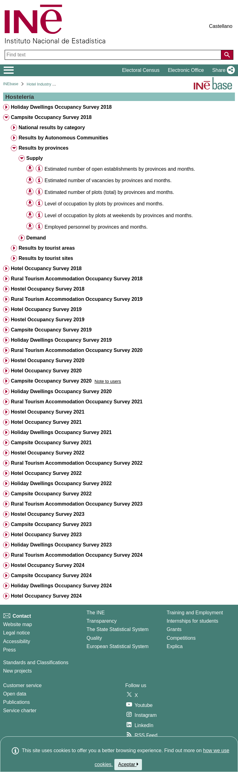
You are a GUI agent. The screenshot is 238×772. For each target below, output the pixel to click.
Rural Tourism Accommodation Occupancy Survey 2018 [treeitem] (77, 278)
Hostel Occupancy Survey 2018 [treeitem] (47, 289)
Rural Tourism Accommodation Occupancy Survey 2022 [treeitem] (77, 463)
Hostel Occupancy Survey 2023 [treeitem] (47, 514)
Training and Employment (195, 612)
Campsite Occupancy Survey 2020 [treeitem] (51, 381)
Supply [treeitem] (34, 158)
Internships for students (192, 621)
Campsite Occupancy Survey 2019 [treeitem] (51, 329)
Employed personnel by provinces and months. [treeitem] (96, 227)
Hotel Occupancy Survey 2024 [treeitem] (46, 596)
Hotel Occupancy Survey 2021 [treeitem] (46, 422)
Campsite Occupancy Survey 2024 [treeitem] (51, 575)
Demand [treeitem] (36, 237)
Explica (175, 646)
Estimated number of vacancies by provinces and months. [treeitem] (108, 180)
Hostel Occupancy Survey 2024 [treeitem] (47, 565)
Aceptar (128, 764)
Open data (14, 693)
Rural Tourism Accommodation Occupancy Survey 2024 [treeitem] (77, 555)
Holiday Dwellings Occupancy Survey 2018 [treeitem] (61, 107)
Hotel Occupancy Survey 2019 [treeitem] (46, 309)
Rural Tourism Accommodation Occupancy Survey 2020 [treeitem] (77, 350)
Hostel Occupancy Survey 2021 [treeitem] (47, 412)
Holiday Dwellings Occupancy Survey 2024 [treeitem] (61, 585)
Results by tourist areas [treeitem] (47, 248)
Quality (94, 638)
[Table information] (39, 169)
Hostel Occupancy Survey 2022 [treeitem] (47, 452)
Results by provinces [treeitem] (43, 148)
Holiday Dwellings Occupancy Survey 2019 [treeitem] (61, 340)
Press (9, 649)
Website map (17, 624)
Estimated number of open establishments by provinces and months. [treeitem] (120, 169)
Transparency (101, 621)
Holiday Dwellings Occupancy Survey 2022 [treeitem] (61, 483)
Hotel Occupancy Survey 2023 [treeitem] (46, 534)
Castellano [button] (220, 26)
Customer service (22, 685)
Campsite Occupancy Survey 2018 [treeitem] (51, 117)
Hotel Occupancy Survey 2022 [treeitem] (46, 473)
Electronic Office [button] (186, 70)
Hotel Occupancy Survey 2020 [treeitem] (46, 370)
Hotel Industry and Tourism (50, 84)
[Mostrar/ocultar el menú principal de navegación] (9, 70)
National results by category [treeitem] (52, 127)
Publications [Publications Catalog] (16, 702)
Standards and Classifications (35, 662)
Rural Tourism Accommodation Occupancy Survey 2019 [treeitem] (77, 299)
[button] (222, 70)
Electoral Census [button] (141, 70)
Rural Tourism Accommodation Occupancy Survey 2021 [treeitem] (77, 401)
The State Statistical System (117, 629)
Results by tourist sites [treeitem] (46, 258)
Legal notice (16, 632)
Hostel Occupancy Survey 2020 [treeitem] (47, 360)
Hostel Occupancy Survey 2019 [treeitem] (47, 319)
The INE (95, 612)
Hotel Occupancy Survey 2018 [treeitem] (46, 268)
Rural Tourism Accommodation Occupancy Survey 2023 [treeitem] (77, 504)
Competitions (181, 638)
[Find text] (114, 55)
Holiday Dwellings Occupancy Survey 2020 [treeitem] (61, 391)
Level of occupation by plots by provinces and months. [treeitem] (104, 203)
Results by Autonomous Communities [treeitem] (63, 137)
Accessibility (16, 641)
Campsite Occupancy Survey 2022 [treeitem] (51, 493)
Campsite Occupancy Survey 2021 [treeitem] (51, 442)
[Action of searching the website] (227, 55)
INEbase (10, 83)
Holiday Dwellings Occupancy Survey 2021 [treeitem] (61, 432)
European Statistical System (117, 646)
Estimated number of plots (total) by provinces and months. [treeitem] (109, 192)
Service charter (20, 710)
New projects (17, 670)
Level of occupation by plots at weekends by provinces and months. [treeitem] (119, 215)
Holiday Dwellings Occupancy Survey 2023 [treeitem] (61, 544)
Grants (174, 629)
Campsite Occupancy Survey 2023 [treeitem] (51, 524)
